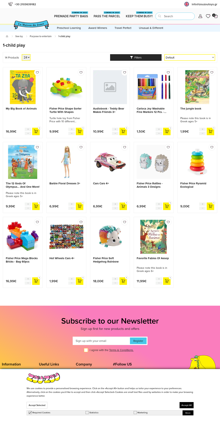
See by (19, 36)
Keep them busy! (139, 14)
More (188, 412)
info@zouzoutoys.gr (204, 4)
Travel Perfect (123, 28)
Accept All (186, 405)
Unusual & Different (151, 28)
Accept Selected (37, 405)
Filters (136, 57)
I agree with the (111, 350)
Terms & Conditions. (121, 350)
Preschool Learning (69, 28)
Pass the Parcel (107, 14)
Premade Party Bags (71, 14)
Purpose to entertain (40, 36)
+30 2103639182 (22, 4)
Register (138, 341)
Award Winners (97, 28)
